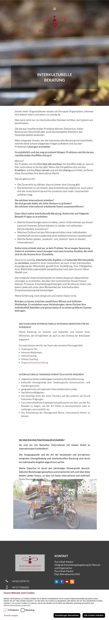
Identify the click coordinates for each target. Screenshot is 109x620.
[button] (12, 615)
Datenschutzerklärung (12, 605)
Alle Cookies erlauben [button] (93, 615)
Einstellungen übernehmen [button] (67, 615)
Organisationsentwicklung (34, 362)
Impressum (26, 605)
